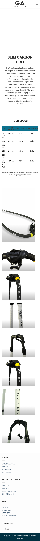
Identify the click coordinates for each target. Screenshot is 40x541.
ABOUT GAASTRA (8, 464)
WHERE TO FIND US (9, 516)
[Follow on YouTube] (8, 529)
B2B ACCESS (6, 472)
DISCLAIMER (6, 469)
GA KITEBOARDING (9, 491)
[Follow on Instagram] (5, 529)
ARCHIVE (5, 507)
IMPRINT (5, 466)
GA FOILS (5, 488)
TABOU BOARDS (8, 494)
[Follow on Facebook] (3, 529)
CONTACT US (6, 510)
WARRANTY (6, 513)
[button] (37, 3)
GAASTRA (5, 486)
